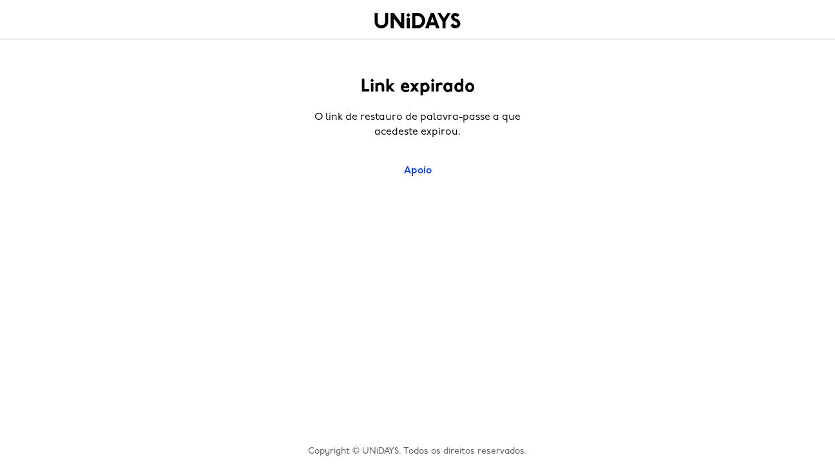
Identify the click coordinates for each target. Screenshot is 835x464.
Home (417, 21)
